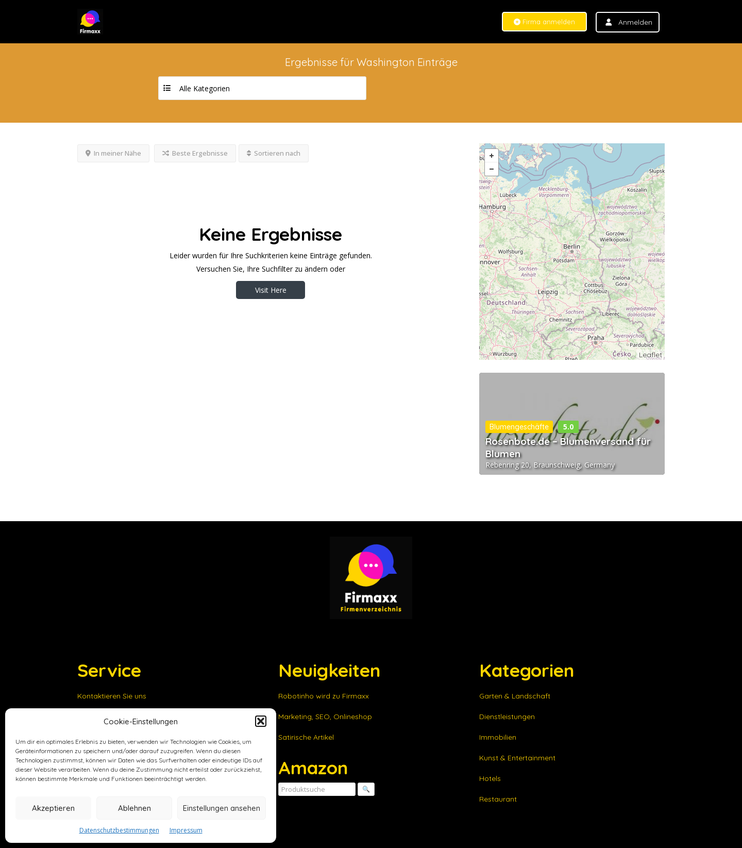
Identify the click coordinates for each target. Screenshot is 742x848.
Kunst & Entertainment (517, 757)
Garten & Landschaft (514, 696)
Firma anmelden (544, 22)
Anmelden (635, 22)
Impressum (186, 830)
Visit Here (270, 290)
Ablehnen (134, 808)
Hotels (490, 778)
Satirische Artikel (306, 737)
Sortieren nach (273, 153)
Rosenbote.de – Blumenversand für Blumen (568, 447)
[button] (261, 721)
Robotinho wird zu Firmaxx (323, 696)
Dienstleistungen (507, 716)
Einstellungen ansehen (221, 808)
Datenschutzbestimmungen (119, 830)
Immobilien (497, 737)
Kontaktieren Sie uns (111, 696)
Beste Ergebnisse (195, 153)
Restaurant (498, 799)
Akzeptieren (53, 808)
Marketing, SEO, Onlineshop (325, 716)
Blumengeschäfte (519, 426)
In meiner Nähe (113, 153)
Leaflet (650, 354)
